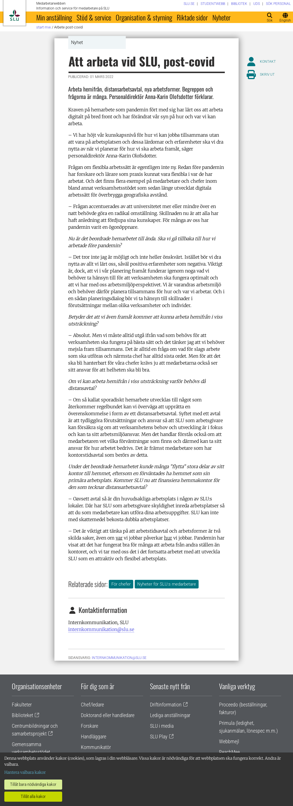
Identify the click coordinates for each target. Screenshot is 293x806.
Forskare (89, 726)
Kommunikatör (96, 747)
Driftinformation (166, 705)
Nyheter (221, 17)
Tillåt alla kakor (33, 796)
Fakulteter (22, 705)
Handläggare (93, 736)
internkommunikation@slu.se (101, 629)
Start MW (43, 27)
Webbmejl (229, 741)
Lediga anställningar (170, 715)
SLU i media (162, 726)
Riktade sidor (192, 17)
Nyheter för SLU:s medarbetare (166, 584)
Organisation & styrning (144, 17)
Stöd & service (94, 17)
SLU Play (159, 736)
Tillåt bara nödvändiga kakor (33, 784)
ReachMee (229, 752)
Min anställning (54, 17)
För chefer (121, 584)
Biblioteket (22, 715)
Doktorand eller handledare (107, 715)
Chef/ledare (92, 705)
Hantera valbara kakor (25, 772)
